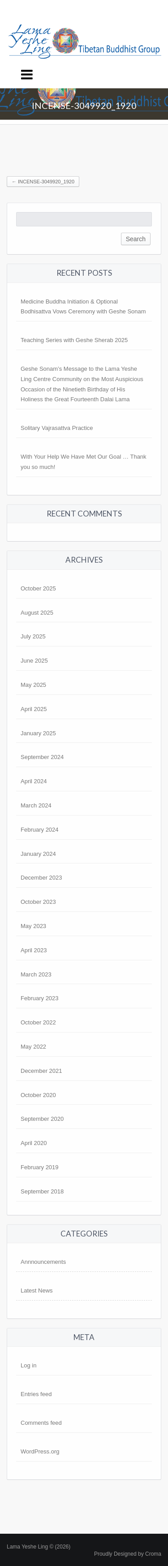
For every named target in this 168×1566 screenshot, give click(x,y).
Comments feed (41, 1422)
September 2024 (42, 757)
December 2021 (41, 1070)
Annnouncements (43, 1261)
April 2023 (34, 950)
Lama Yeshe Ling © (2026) (38, 1547)
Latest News (37, 1290)
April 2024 (34, 781)
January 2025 (38, 733)
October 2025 (38, 588)
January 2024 (38, 853)
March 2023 (36, 974)
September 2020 (42, 1118)
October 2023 (38, 901)
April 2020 (34, 1143)
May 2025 (33, 684)
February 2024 (40, 829)
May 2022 (33, 1046)
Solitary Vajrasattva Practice (57, 428)
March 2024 (36, 805)
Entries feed (36, 1394)
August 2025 (37, 612)
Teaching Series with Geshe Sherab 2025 (74, 340)
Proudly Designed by (127, 1554)
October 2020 (38, 1095)
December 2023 (41, 877)
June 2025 (34, 660)
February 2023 (40, 998)
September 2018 (42, 1191)
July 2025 (33, 636)
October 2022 (38, 1022)
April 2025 (34, 709)
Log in (28, 1365)
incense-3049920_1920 (43, 181)
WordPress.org (40, 1451)
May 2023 (33, 926)
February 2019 (40, 1167)
